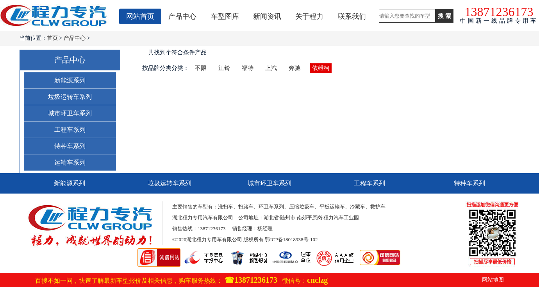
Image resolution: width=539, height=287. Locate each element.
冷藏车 (357, 207)
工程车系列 (70, 129)
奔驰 (294, 68)
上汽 (271, 68)
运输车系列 (70, 162)
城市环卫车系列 (70, 113)
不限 (201, 68)
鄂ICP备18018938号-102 (291, 239)
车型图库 (225, 16)
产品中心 (182, 16)
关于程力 (309, 16)
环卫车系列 (271, 207)
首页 (52, 38)
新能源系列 (70, 80)
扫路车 (245, 207)
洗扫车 (225, 207)
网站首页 (140, 16)
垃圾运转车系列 (70, 96)
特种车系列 (70, 146)
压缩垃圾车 (301, 207)
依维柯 (321, 68)
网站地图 (493, 280)
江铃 (224, 68)
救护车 (378, 207)
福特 (247, 68)
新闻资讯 (267, 16)
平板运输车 (332, 207)
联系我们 (352, 16)
